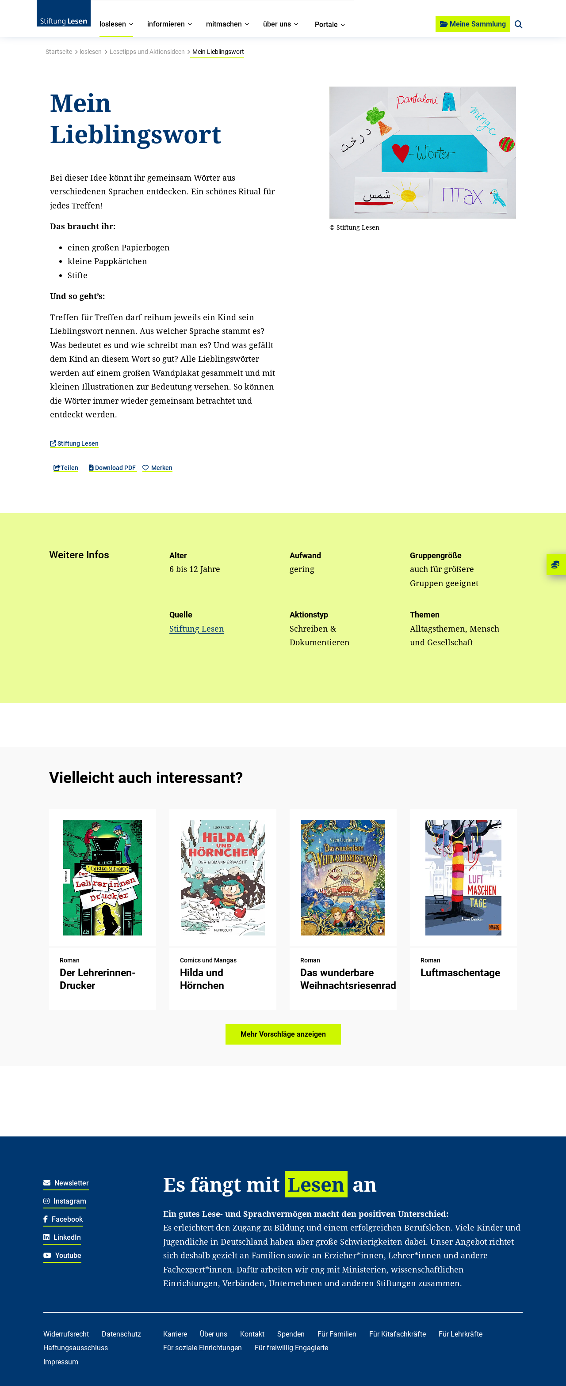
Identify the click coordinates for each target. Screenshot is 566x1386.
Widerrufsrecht (66, 1334)
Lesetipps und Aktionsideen (147, 51)
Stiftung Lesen (74, 443)
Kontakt (252, 1334)
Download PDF (113, 467)
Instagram (64, 1201)
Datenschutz (121, 1334)
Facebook (63, 1219)
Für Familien (336, 1334)
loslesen (91, 51)
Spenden (291, 1334)
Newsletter (66, 1183)
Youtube (62, 1255)
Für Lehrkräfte (460, 1334)
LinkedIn (62, 1237)
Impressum (60, 1362)
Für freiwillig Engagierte (291, 1348)
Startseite (59, 51)
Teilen (66, 467)
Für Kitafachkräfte (397, 1334)
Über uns (213, 1334)
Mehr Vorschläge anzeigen (283, 1034)
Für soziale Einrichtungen (202, 1348)
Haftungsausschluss (75, 1348)
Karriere (175, 1334)
